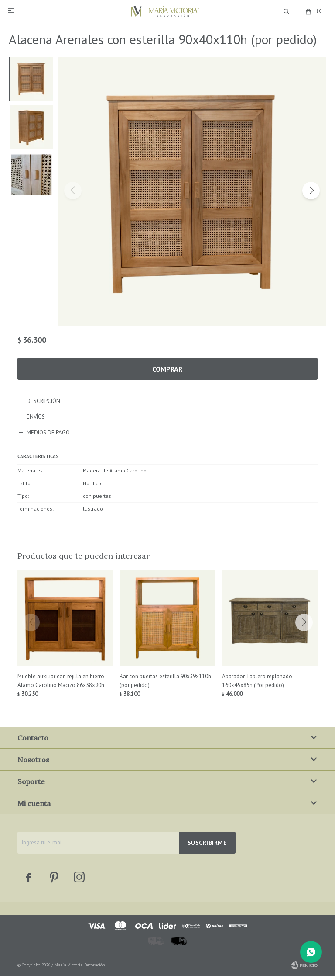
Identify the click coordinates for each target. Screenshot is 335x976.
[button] (311, 190)
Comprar (167, 369)
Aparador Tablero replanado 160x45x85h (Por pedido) (257, 681)
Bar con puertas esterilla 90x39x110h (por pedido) (165, 681)
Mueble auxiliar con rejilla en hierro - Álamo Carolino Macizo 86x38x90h (62, 681)
